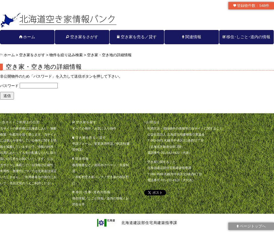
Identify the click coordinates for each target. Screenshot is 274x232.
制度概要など (81, 165)
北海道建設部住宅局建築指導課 (149, 223)
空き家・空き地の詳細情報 (109, 55)
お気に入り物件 (105, 128)
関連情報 (191, 37)
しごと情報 (96, 198)
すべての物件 (81, 128)
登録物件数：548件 (251, 5)
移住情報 (78, 198)
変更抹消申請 (103, 143)
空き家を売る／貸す (137, 37)
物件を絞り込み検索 (66, 55)
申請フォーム (81, 143)
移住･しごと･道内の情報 (247, 37)
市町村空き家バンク (89, 177)
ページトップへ (251, 226)
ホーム (27, 37)
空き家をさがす (82, 37)
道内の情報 (114, 198)
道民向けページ (105, 165)
